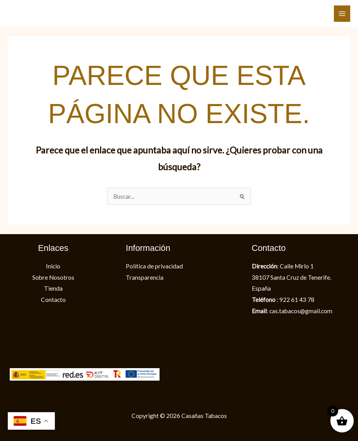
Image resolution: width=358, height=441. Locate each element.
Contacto (53, 299)
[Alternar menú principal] (342, 13)
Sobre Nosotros (53, 277)
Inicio (53, 266)
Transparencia (144, 277)
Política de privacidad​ (154, 266)
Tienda (53, 288)
